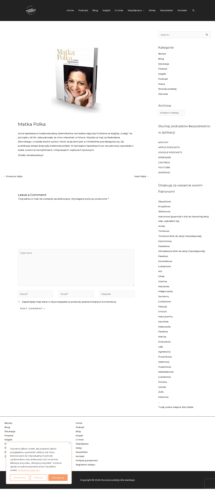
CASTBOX (164, 162)
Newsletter (82, 452)
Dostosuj (20, 477)
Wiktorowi (164, 211)
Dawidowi (163, 246)
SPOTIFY (163, 142)
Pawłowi (163, 256)
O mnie (80, 439)
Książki (162, 73)
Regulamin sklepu (86, 464)
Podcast (163, 78)
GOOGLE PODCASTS (170, 152)
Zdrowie (163, 94)
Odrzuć (39, 477)
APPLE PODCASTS (169, 147)
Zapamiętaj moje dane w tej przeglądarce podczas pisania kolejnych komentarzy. (69, 301)
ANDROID (164, 172)
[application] (143, 10)
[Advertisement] (76, 227)
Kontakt (80, 456)
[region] (39, 463)
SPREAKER (164, 157)
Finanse (162, 68)
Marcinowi (164, 216)
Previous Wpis (13, 176)
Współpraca (83, 443)
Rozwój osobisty (167, 88)
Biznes (162, 53)
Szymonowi (164, 241)
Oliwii (161, 276)
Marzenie (163, 286)
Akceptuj (58, 477)
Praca (161, 84)
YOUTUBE (164, 167)
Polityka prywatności (29, 470)
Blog (161, 58)
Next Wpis (141, 176)
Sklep (79, 447)
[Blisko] (69, 443)
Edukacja (163, 63)
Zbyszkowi (164, 201)
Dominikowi (165, 261)
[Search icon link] (193, 10)
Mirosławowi (165, 251)
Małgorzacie (165, 291)
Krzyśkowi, (164, 206)
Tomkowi (163, 231)
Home (79, 423)
